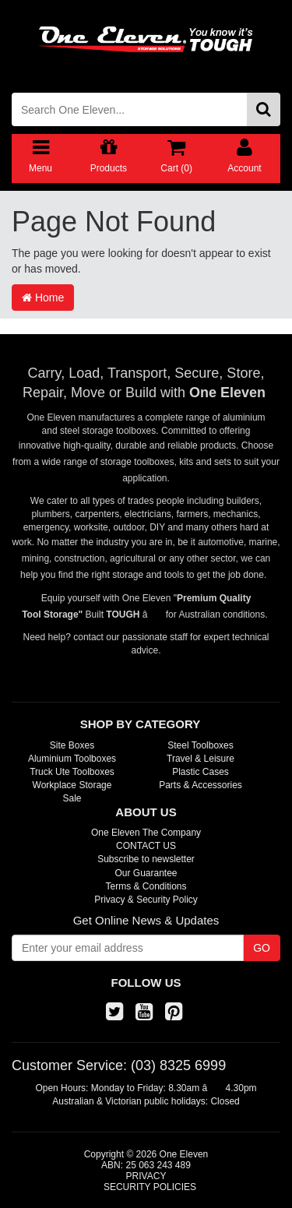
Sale (71, 798)
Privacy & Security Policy (146, 899)
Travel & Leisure (200, 758)
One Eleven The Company (146, 832)
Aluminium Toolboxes (72, 758)
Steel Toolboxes (200, 745)
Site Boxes (72, 745)
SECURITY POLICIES (150, 1187)
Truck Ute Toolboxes (72, 771)
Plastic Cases (200, 771)
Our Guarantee (145, 873)
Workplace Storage (72, 785)
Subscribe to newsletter (146, 859)
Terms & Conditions (145, 886)
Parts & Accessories (200, 785)
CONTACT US (146, 845)
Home (43, 297)
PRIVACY (146, 1176)
